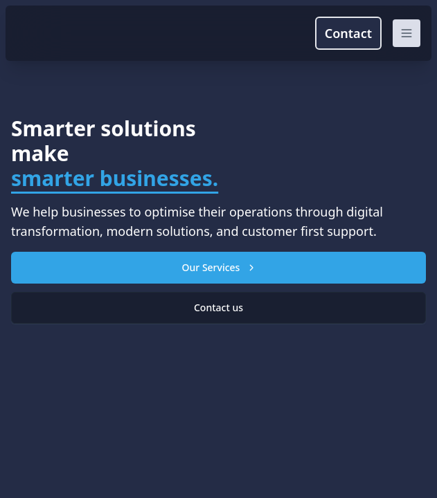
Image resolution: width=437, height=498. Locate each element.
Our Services (219, 267)
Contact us (218, 307)
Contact (348, 33)
